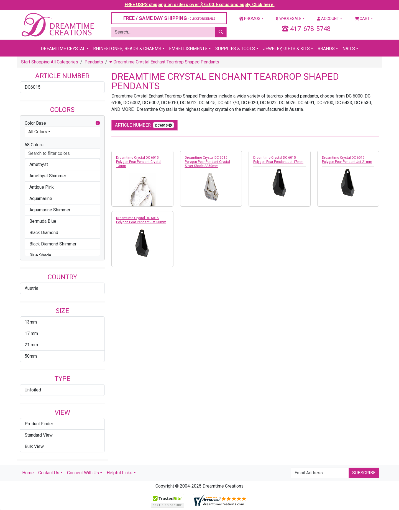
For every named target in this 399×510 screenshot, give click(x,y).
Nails (348, 48)
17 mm (31, 333)
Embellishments (188, 48)
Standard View (39, 435)
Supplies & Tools (235, 48)
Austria (31, 288)
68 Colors (34, 144)
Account (328, 18)
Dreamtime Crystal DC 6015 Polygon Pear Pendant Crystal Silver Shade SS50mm (207, 162)
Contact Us (48, 472)
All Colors (37, 131)
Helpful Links (119, 472)
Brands (326, 48)
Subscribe (363, 472)
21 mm (31, 344)
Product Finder (39, 423)
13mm (31, 322)
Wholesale (288, 18)
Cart (362, 18)
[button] (98, 123)
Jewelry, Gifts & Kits (286, 48)
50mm (31, 356)
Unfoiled (33, 390)
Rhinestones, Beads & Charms (127, 48)
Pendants (94, 62)
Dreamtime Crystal (63, 48)
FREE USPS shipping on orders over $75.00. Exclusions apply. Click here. (200, 4)
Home (28, 472)
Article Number (144, 125)
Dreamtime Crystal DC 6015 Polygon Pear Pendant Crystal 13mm (138, 162)
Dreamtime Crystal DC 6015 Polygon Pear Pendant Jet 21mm (347, 160)
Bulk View (34, 446)
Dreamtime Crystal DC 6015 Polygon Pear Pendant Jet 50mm (141, 220)
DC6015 (32, 87)
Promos (249, 18)
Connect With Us (83, 472)
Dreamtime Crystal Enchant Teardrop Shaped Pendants (164, 62)
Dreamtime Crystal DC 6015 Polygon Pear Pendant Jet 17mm (278, 160)
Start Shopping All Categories (49, 62)
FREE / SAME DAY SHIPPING (169, 18)
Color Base (62, 123)
